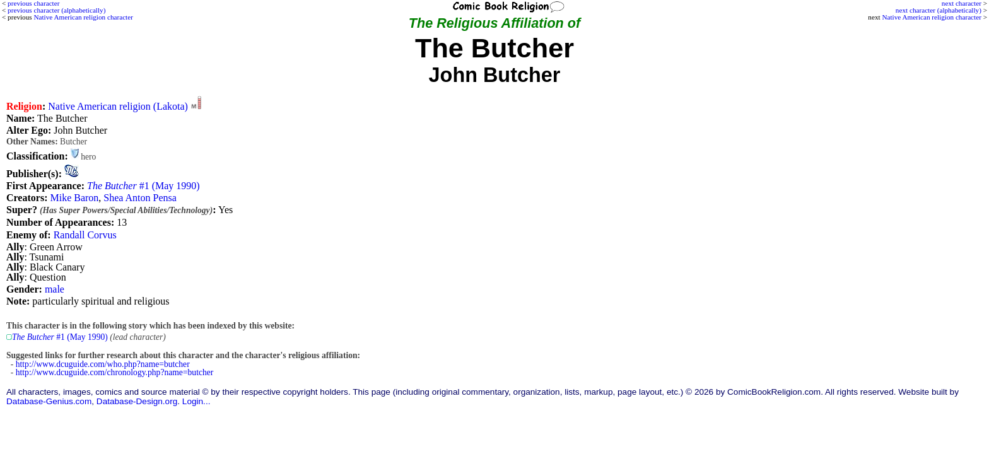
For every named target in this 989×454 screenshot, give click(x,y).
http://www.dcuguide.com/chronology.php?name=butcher (115, 372)
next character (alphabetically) (938, 10)
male (54, 289)
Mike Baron (74, 197)
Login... (196, 401)
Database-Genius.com (48, 401)
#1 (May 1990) (143, 185)
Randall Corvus (85, 235)
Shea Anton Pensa (140, 197)
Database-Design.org (137, 401)
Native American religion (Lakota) (118, 106)
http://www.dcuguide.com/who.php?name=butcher (103, 364)
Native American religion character (931, 17)
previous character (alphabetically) (56, 10)
